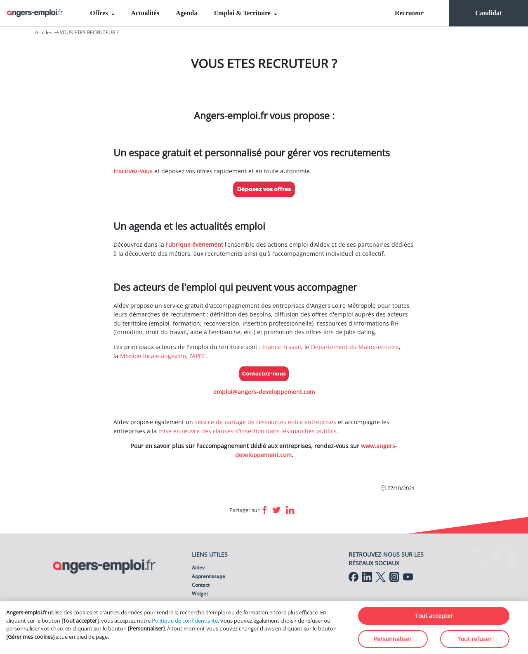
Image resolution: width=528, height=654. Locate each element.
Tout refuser (474, 639)
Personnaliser (393, 639)
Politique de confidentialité (185, 620)
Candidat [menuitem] (488, 13)
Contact (201, 584)
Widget (200, 593)
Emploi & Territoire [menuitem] (243, 13)
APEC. (199, 356)
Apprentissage (208, 576)
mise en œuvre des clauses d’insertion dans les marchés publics (247, 431)
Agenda (186, 13)
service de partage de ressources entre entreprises (265, 422)
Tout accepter (434, 616)
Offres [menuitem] (99, 13)
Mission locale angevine (153, 356)
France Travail (281, 347)
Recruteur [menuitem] (409, 13)
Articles (43, 32)
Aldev (198, 567)
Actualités (145, 13)
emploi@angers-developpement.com (264, 392)
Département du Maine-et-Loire (355, 347)
